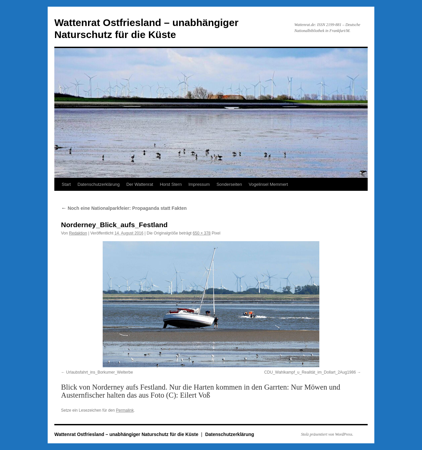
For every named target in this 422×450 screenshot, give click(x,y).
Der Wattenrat (139, 184)
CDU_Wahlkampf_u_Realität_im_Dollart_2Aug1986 (310, 372)
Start (66, 184)
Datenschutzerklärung (98, 184)
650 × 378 (202, 233)
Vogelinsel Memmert (268, 184)
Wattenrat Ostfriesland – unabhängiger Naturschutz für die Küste (127, 434)
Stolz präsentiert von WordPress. (327, 434)
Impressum (199, 184)
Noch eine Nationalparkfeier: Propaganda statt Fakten (124, 208)
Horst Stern (171, 184)
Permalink (125, 410)
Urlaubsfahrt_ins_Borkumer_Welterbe (99, 372)
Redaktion (78, 233)
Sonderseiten (229, 184)
